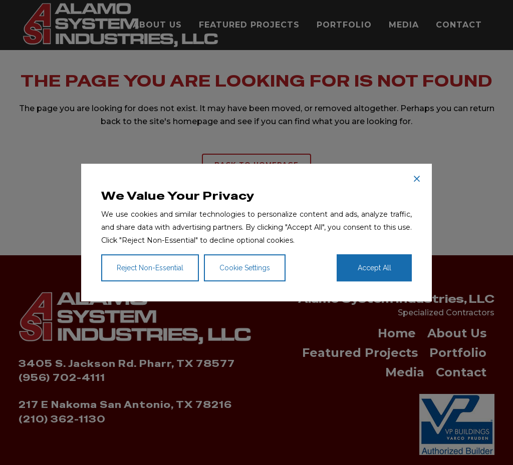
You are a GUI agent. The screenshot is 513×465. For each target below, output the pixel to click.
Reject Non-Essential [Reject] (150, 268)
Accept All (374, 268)
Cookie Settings (244, 268)
